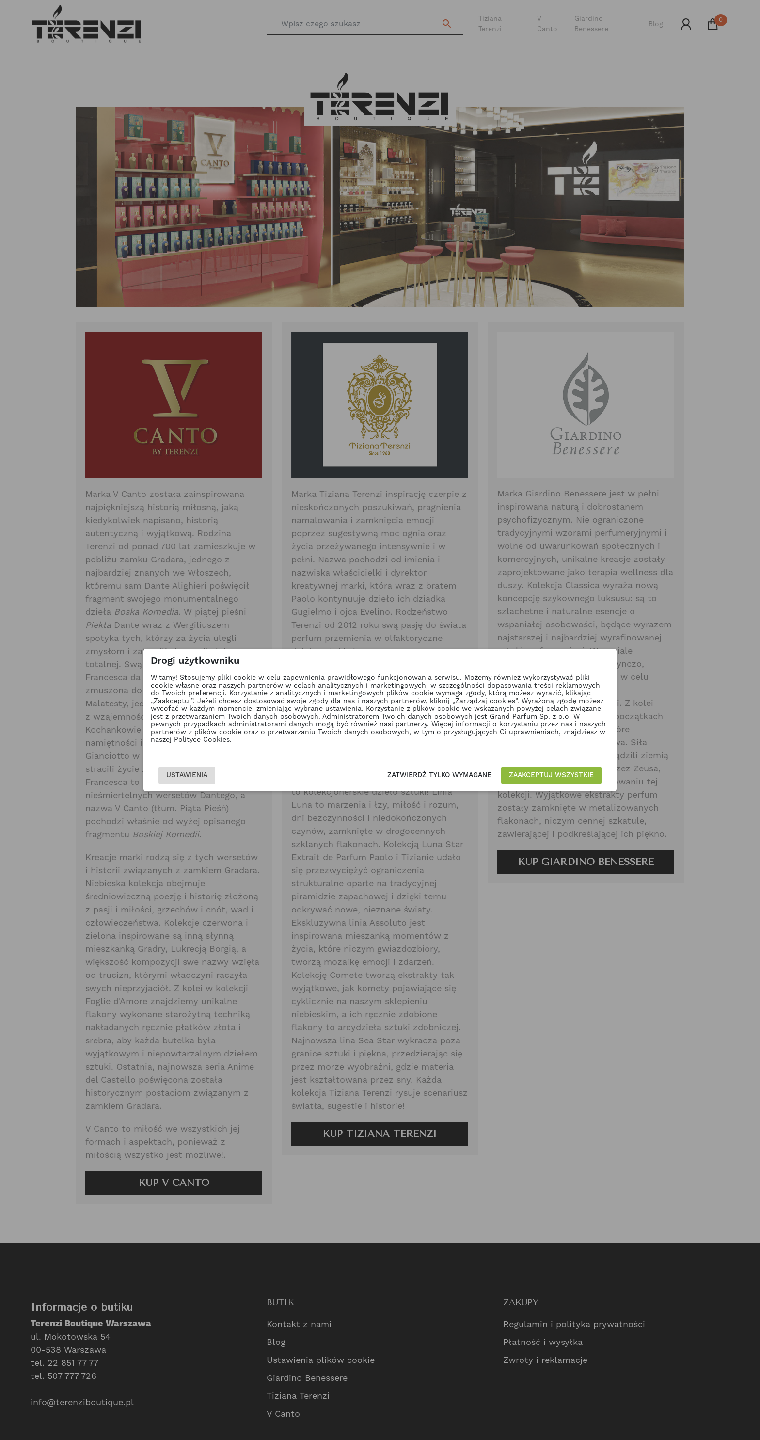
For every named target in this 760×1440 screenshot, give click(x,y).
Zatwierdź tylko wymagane (439, 775)
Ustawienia (186, 775)
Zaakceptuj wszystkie (551, 775)
